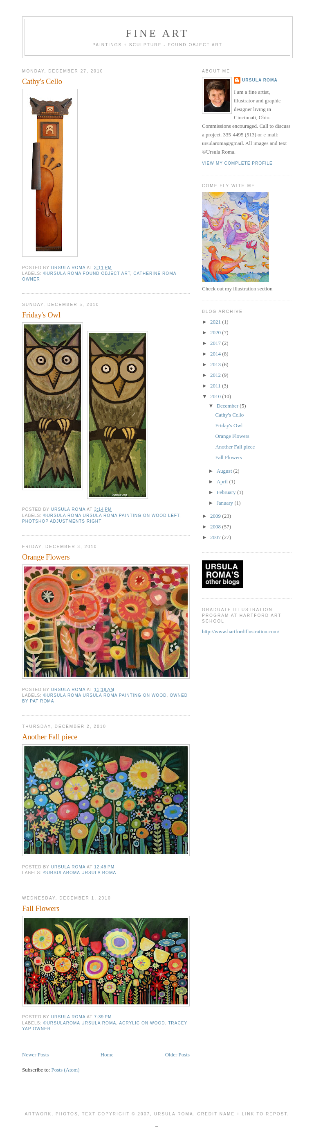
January (226, 503)
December (228, 406)
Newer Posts (35, 1054)
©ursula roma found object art (86, 273)
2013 (216, 364)
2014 (216, 354)
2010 (216, 396)
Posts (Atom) (66, 1070)
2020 (216, 332)
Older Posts (177, 1054)
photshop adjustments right (61, 521)
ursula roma (260, 80)
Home (107, 1054)
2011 (216, 386)
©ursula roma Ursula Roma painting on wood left (111, 515)
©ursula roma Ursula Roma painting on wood (104, 695)
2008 (216, 526)
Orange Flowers (46, 557)
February (227, 492)
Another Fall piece (49, 737)
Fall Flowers (40, 908)
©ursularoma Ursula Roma (79, 872)
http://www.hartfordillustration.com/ (240, 631)
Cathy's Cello (42, 81)
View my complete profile (237, 163)
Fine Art (157, 33)
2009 (216, 516)
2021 (216, 322)
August (225, 471)
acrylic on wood (142, 1023)
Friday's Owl (41, 315)
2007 (216, 537)
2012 (216, 375)
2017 (216, 343)
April (223, 481)
